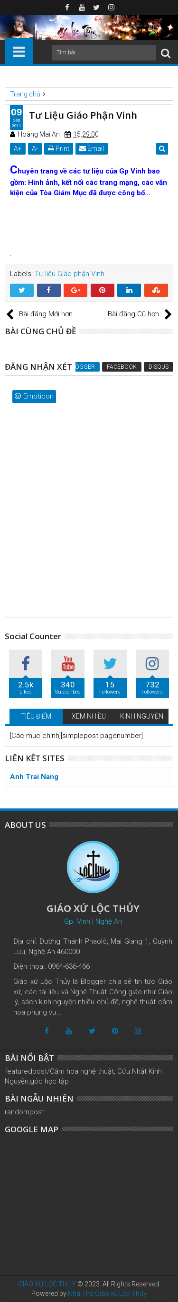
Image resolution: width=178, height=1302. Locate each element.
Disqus (159, 367)
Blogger (81, 367)
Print (58, 148)
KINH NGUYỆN (141, 716)
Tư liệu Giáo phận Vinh (69, 273)
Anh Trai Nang (34, 777)
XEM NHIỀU (89, 716)
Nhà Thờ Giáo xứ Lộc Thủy (107, 1293)
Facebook (122, 367)
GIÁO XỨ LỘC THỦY (47, 1284)
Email (91, 148)
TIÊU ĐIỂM (36, 716)
